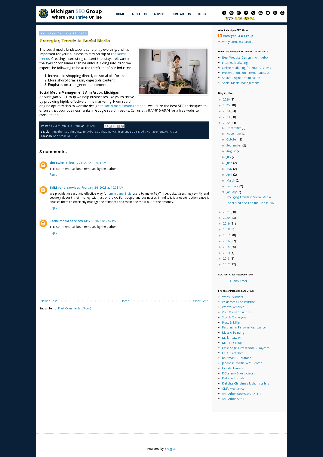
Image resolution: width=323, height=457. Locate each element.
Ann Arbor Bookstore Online (241, 394)
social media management (124, 106)
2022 (227, 123)
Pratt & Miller (231, 322)
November (234, 134)
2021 (227, 212)
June (229, 163)
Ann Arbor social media (65, 131)
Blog (202, 14)
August (231, 151)
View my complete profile (235, 42)
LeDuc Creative (232, 353)
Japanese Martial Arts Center (242, 363)
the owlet (57, 163)
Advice (159, 14)
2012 (227, 264)
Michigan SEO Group (237, 36)
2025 (227, 105)
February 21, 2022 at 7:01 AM (86, 163)
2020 (227, 218)
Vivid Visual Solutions (236, 312)
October (232, 139)
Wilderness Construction (239, 302)
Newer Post (48, 301)
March (231, 180)
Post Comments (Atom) (74, 308)
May (229, 169)
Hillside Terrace (232, 368)
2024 (227, 111)
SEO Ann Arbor (237, 281)
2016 (227, 241)
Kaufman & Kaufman (236, 358)
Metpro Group (232, 343)
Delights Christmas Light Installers (245, 383)
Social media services (66, 221)
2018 (227, 229)
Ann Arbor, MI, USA (65, 136)
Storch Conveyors (234, 317)
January (231, 192)
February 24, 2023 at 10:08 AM (102, 187)
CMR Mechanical (233, 388)
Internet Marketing (235, 63)
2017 (227, 235)
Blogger (169, 449)
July (229, 157)
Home (120, 14)
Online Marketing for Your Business (246, 68)
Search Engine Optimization (241, 78)
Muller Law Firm (233, 338)
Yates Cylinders (232, 297)
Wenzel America (233, 307)
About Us (139, 14)
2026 (227, 99)
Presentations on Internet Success (246, 73)
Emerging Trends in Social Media (248, 197)
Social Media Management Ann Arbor (153, 131)
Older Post (200, 301)
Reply (53, 174)
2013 (227, 258)
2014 (227, 253)
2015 (227, 247)
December (234, 128)
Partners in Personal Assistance (244, 327)
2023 (227, 117)
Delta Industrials (233, 378)
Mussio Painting (233, 332)
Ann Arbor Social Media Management (105, 131)
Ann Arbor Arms (233, 399)
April (229, 174)
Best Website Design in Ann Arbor (245, 57)
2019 (227, 223)
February (232, 186)
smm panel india (120, 193)
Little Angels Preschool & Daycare (245, 348)
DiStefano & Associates (238, 373)
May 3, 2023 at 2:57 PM (100, 221)
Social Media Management (240, 83)
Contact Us (181, 14)
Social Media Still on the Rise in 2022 (251, 203)
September (234, 145)
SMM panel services (65, 187)
